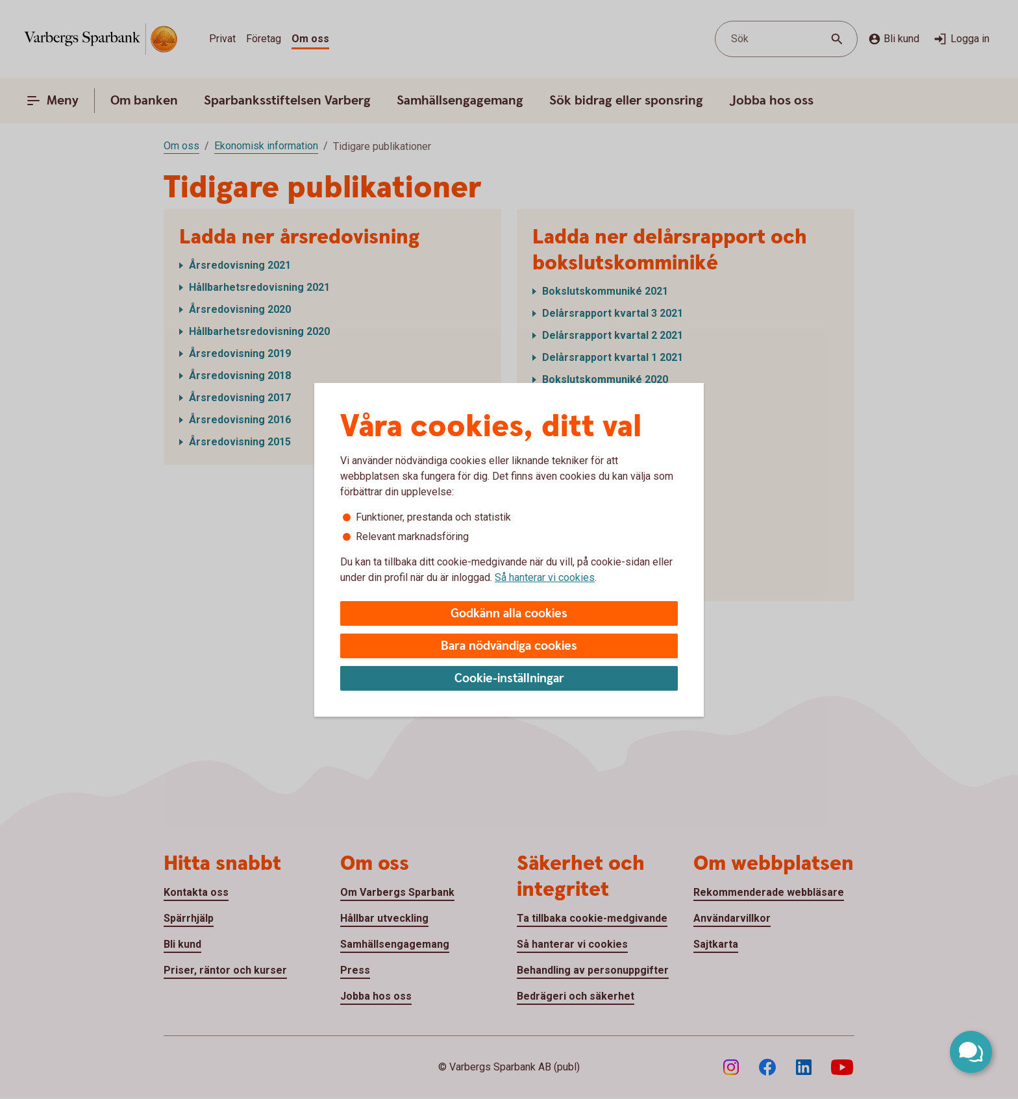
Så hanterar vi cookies (545, 577)
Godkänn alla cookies (509, 614)
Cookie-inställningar (509, 679)
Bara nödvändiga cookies (509, 646)
